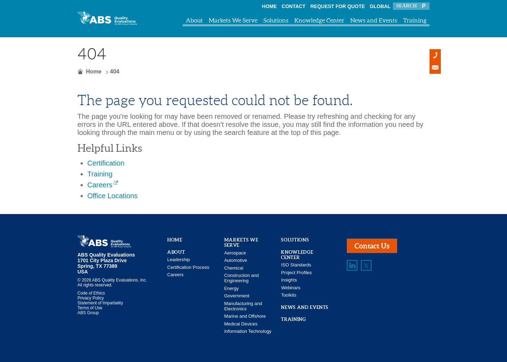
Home (269, 6)
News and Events (373, 20)
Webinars (290, 287)
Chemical (233, 268)
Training (415, 20)
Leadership (178, 259)
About (194, 20)
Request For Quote (338, 6)
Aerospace (235, 253)
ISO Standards (296, 264)
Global (380, 6)
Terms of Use (89, 307)
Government (237, 295)
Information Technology (247, 331)
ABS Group (88, 312)
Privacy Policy (90, 298)
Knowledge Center (319, 20)
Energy (231, 288)
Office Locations (112, 196)
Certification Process (188, 267)
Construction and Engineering (241, 278)
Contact (293, 6)
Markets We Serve (233, 20)
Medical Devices (241, 324)
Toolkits (288, 295)
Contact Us (372, 246)
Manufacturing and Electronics (243, 306)
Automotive (235, 260)
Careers (99, 185)
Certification (106, 163)
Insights (289, 280)
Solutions (275, 20)
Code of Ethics (91, 293)
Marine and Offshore (245, 316)
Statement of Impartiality (100, 302)
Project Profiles (296, 272)
